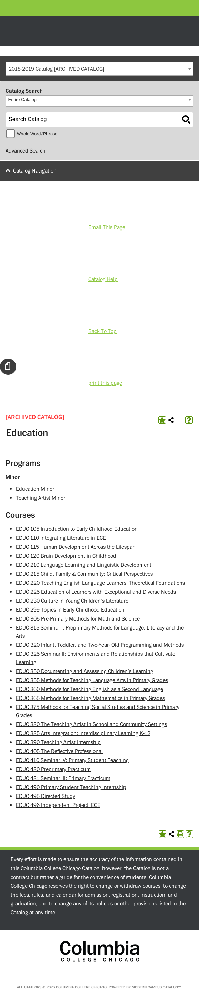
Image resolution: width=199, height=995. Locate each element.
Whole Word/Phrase (37, 134)
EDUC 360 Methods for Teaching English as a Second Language (89, 689)
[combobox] (99, 69)
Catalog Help (103, 279)
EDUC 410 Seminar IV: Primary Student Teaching (72, 760)
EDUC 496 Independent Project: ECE (58, 805)
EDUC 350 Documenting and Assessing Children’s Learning (84, 671)
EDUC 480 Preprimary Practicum (53, 769)
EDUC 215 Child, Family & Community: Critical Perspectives (84, 573)
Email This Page (106, 227)
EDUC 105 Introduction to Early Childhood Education (77, 529)
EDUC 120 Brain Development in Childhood (66, 556)
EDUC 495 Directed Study (45, 796)
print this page (105, 383)
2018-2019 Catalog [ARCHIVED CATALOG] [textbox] (56, 69)
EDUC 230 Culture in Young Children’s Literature (72, 600)
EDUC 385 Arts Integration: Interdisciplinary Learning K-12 (83, 733)
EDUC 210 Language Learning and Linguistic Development (83, 565)
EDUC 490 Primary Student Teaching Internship (71, 787)
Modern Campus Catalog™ (156, 987)
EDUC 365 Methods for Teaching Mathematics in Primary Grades (90, 698)
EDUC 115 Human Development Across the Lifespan (76, 547)
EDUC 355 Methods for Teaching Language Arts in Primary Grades (92, 680)
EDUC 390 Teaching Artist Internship (58, 742)
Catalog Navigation (35, 170)
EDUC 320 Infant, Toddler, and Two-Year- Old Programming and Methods (100, 645)
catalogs (32, 987)
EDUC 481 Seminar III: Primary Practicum (63, 778)
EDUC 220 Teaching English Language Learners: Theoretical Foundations (100, 582)
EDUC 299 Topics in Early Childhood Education (70, 609)
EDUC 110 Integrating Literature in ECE (61, 538)
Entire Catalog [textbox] (22, 99)
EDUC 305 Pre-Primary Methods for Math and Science (78, 618)
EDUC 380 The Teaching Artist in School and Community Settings (91, 724)
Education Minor (35, 489)
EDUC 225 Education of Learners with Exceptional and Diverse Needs (96, 591)
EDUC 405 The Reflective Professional (59, 751)
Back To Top (102, 331)
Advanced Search (26, 150)
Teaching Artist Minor (40, 498)
